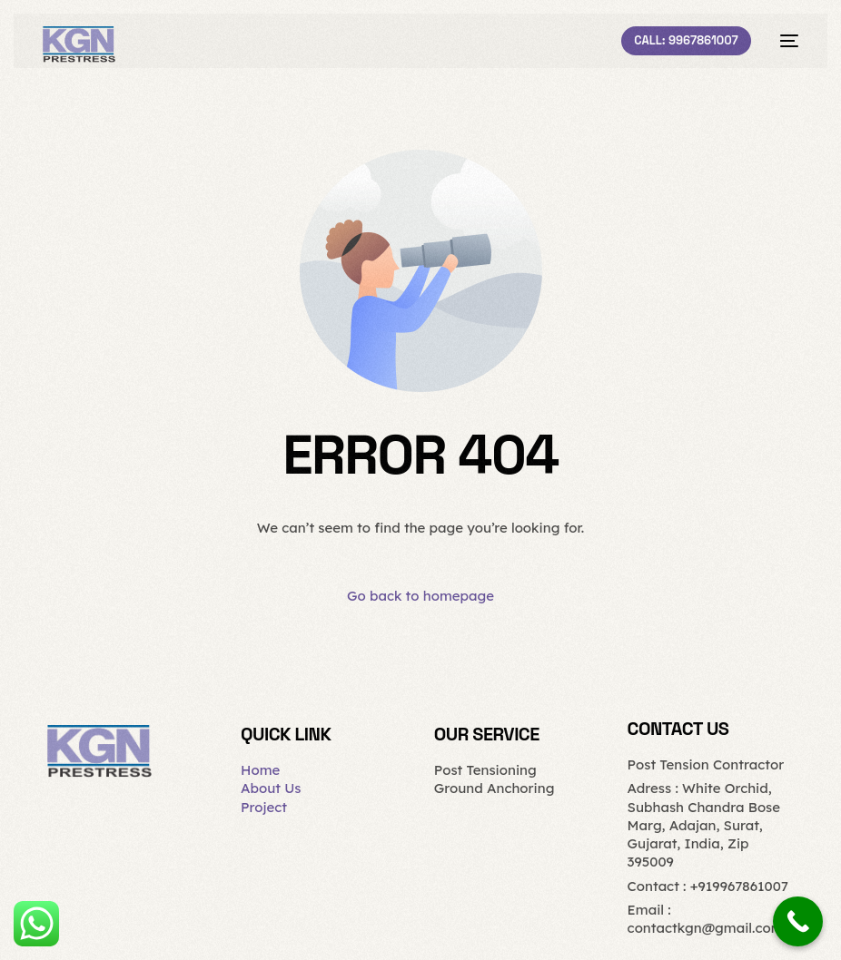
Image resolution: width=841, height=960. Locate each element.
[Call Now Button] (798, 921)
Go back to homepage (420, 595)
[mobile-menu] (783, 40)
